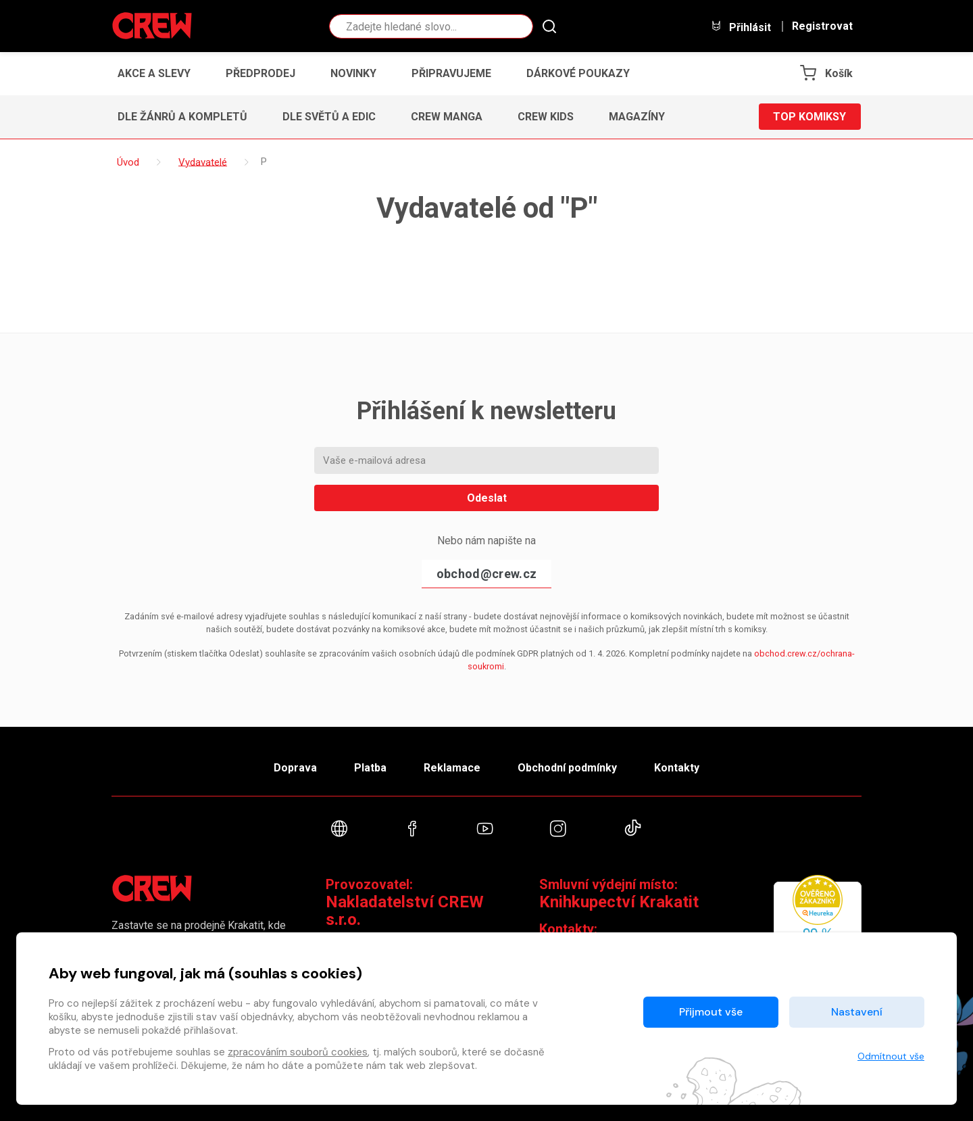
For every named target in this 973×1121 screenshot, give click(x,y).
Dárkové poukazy (578, 73)
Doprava (295, 767)
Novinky (353, 73)
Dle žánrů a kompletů (182, 116)
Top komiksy (809, 116)
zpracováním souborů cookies (298, 1052)
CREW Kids (546, 116)
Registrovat (822, 26)
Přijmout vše (711, 1012)
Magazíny (637, 116)
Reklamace (452, 767)
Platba (370, 767)
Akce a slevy (154, 73)
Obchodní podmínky (567, 767)
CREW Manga (446, 116)
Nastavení (856, 1012)
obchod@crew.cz (486, 574)
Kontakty (676, 767)
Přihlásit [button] (740, 26)
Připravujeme (451, 73)
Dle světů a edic (329, 116)
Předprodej (260, 73)
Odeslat (487, 498)
